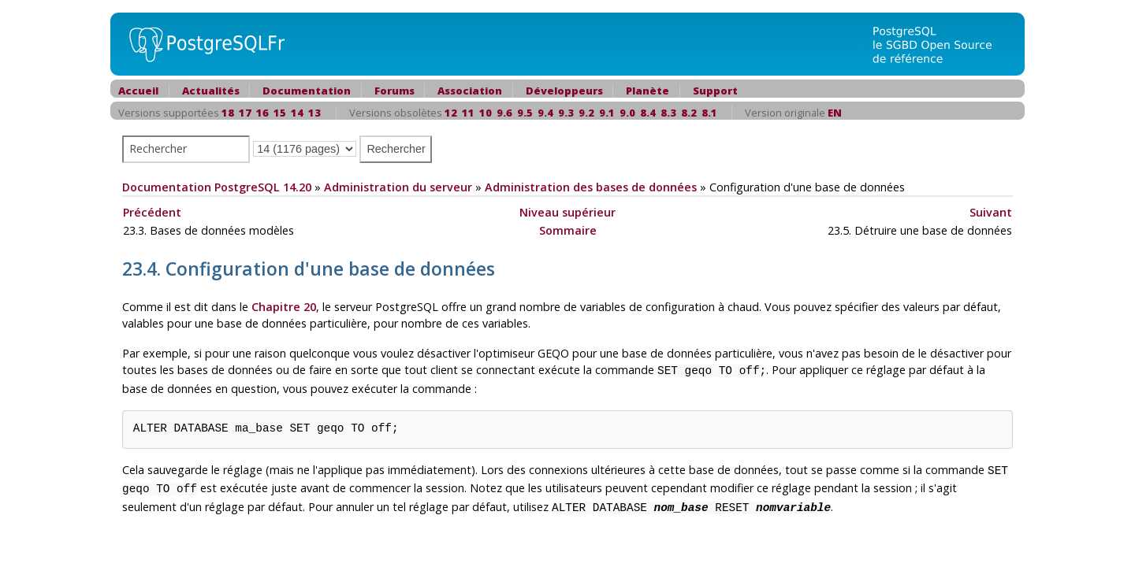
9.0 (627, 113)
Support (715, 90)
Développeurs (564, 90)
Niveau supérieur (567, 212)
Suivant (990, 212)
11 (468, 113)
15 (280, 113)
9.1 (607, 113)
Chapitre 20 (283, 306)
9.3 (566, 113)
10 (485, 113)
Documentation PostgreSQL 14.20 (216, 187)
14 (297, 113)
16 (262, 113)
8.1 (709, 113)
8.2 (689, 113)
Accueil (138, 90)
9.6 (504, 113)
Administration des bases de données (591, 187)
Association (469, 90)
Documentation (306, 90)
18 (227, 113)
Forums (394, 90)
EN (835, 113)
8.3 (668, 113)
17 (245, 113)
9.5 (525, 113)
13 (314, 113)
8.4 (648, 113)
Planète (647, 90)
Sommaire (568, 230)
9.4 (545, 113)
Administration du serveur (398, 187)
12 (451, 113)
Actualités (211, 90)
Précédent (152, 212)
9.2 (586, 113)
